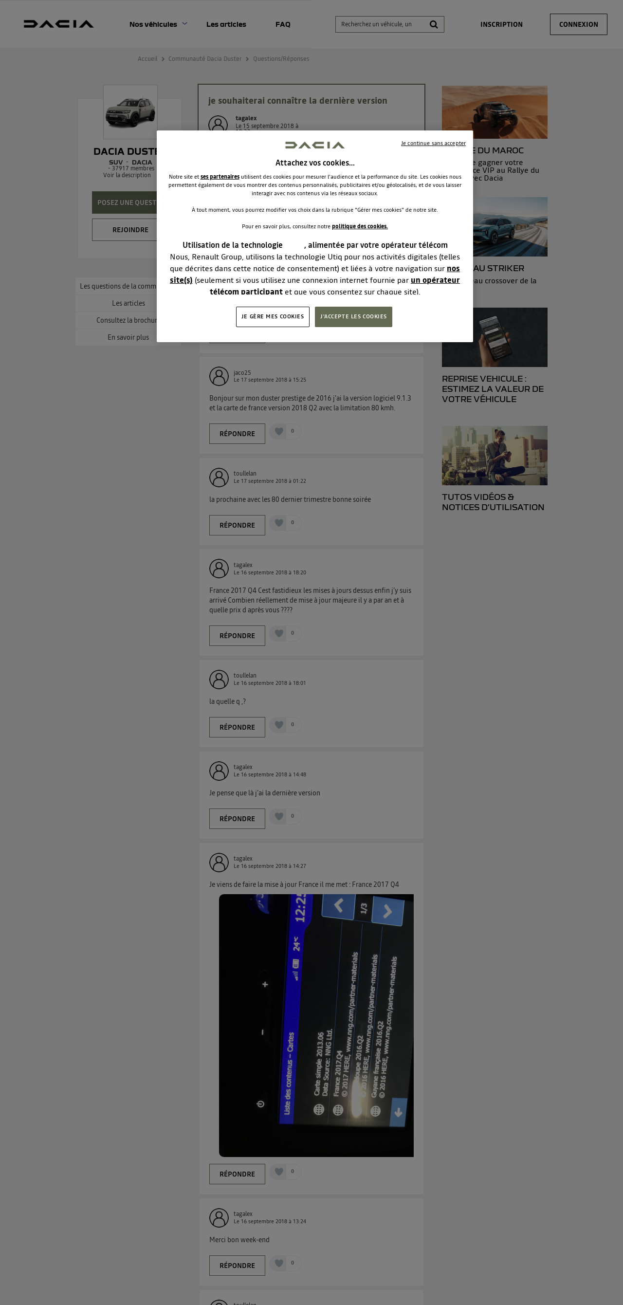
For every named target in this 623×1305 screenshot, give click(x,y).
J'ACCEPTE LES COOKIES (353, 316)
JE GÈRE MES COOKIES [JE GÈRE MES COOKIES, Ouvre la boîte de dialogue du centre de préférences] (272, 316)
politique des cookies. (360, 226)
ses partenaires (220, 177)
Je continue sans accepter (433, 143)
